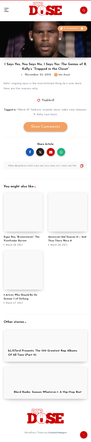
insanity (47, 109)
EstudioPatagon (57, 432)
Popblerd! (48, 100)
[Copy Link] (45, 165)
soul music (50, 114)
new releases (77, 109)
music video (61, 109)
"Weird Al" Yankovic (29, 109)
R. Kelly (38, 114)
